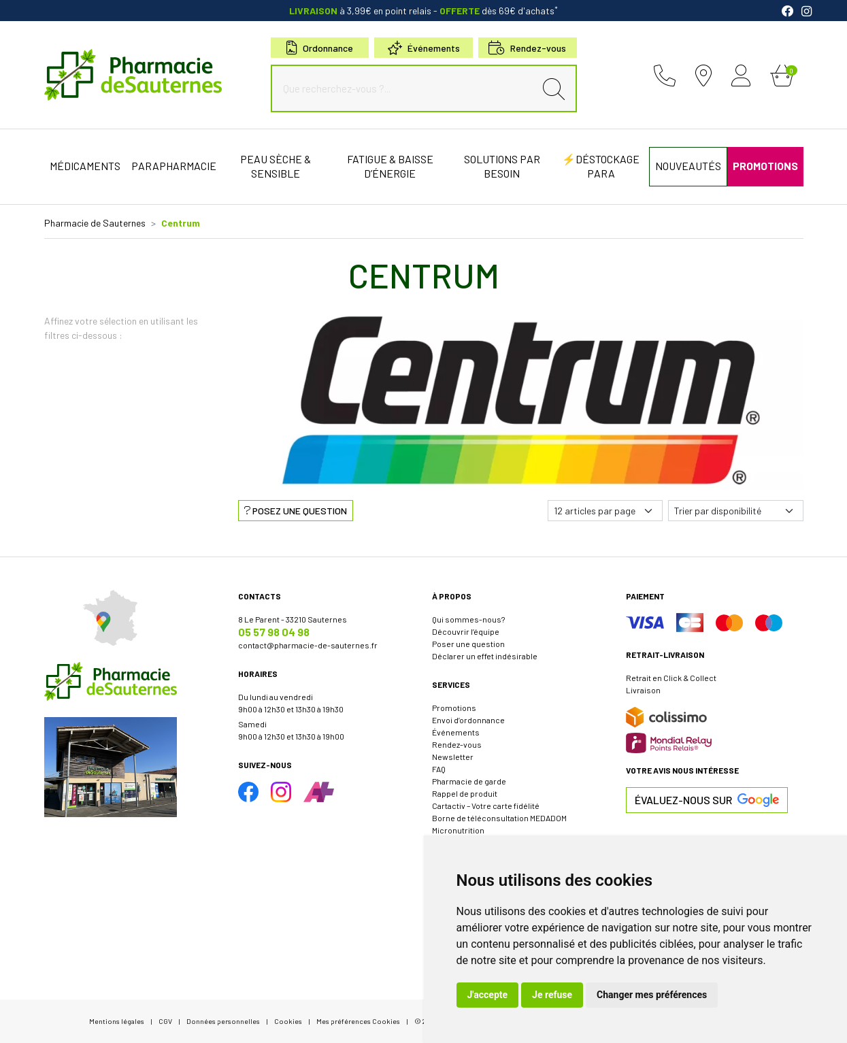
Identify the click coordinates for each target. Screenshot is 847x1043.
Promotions (454, 707)
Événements (424, 48)
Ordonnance (319, 48)
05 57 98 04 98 (274, 631)
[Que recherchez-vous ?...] (406, 88)
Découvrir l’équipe (465, 631)
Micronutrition (458, 830)
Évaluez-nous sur (707, 800)
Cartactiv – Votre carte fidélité (485, 805)
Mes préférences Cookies (358, 1020)
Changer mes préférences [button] (652, 994)
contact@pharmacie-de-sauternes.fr (308, 645)
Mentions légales (116, 1020)
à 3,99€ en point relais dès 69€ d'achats (423, 10)
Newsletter (453, 756)
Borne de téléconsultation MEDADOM (499, 818)
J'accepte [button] (487, 994)
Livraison (643, 690)
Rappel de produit (464, 793)
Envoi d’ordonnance (468, 720)
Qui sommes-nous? (468, 619)
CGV (165, 1020)
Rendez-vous (457, 744)
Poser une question (468, 643)
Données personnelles (223, 1020)
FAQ (439, 769)
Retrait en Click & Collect (671, 677)
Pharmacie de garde (469, 781)
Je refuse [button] (552, 994)
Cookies (288, 1020)
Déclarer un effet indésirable (484, 656)
